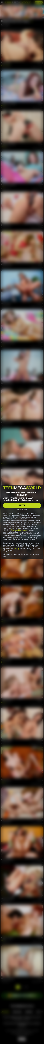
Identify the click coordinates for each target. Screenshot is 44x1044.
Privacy (16, 549)
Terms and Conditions (19, 530)
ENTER (22, 505)
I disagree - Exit (22, 510)
